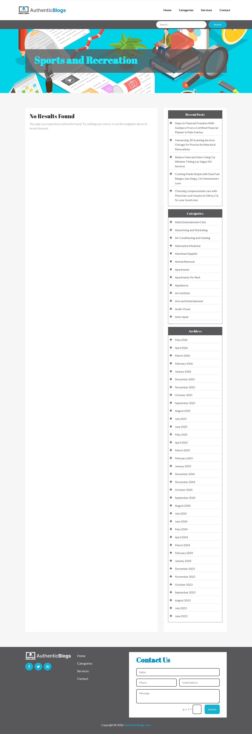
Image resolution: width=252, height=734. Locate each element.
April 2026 (181, 347)
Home (167, 10)
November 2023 (185, 576)
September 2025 (185, 403)
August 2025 (183, 410)
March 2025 (182, 450)
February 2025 (184, 458)
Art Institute (182, 293)
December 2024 (185, 474)
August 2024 (183, 505)
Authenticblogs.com (137, 725)
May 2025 (181, 434)
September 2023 (185, 592)
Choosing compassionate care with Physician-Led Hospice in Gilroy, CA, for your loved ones (197, 195)
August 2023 (183, 600)
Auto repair (182, 316)
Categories (186, 10)
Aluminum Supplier (186, 253)
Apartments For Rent (187, 277)
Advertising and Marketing (191, 230)
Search (217, 24)
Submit (212, 709)
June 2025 (181, 426)
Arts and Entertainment (189, 301)
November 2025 (185, 387)
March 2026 (182, 355)
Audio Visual (182, 309)
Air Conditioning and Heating (192, 237)
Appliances (181, 285)
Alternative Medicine (188, 245)
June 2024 (181, 521)
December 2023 (185, 568)
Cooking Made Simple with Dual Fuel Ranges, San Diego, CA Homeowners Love (197, 178)
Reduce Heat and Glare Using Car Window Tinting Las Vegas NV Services (195, 161)
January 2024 (183, 560)
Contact (224, 10)
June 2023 (181, 616)
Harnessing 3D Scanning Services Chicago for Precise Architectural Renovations (195, 144)
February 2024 (184, 553)
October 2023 (183, 584)
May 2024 (181, 529)
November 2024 (185, 482)
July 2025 (181, 418)
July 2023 (181, 608)
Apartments (182, 269)
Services (206, 10)
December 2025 (185, 379)
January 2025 (183, 466)
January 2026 (183, 371)
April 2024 (181, 537)
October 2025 (183, 395)
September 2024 (185, 497)
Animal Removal (185, 261)
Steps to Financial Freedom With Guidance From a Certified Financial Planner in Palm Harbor (196, 127)
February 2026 (184, 363)
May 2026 (181, 339)
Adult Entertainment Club (190, 222)
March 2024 (182, 545)
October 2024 (183, 489)
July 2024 (181, 513)
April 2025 (181, 442)
